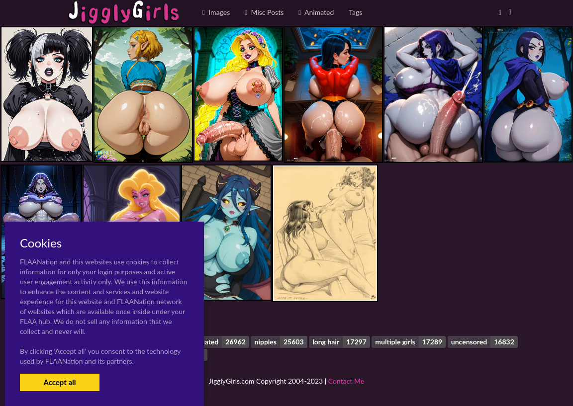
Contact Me (346, 381)
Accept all (59, 382)
